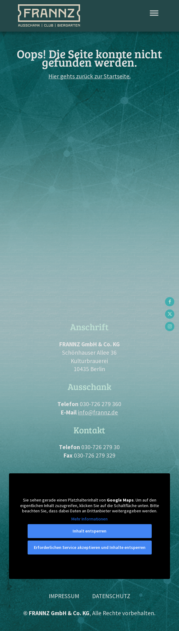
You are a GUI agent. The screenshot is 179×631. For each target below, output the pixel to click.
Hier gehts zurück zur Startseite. (89, 76)
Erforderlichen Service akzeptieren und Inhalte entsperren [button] (89, 547)
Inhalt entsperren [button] (89, 531)
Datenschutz (111, 596)
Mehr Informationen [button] (89, 519)
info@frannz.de (98, 412)
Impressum (64, 596)
